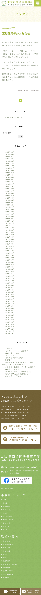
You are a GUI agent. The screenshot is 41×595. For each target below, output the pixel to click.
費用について (7, 526)
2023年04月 (10, 198)
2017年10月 (10, 334)
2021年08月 (10, 232)
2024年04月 (10, 175)
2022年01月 (10, 221)
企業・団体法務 (8, 574)
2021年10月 (10, 228)
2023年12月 (10, 182)
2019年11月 (10, 278)
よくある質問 (7, 516)
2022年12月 (10, 205)
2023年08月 (10, 189)
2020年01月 (10, 274)
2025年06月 (10, 159)
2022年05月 (10, 216)
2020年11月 (10, 253)
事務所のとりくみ (12, 369)
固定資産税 (6, 561)
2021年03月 (10, 244)
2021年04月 (10, 242)
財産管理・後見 (8, 544)
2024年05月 (10, 173)
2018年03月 (10, 322)
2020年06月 (10, 262)
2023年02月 (10, 203)
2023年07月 (10, 191)
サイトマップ (7, 529)
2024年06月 (10, 170)
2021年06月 (10, 237)
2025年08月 (10, 154)
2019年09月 (10, 283)
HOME (5, 500)
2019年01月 (10, 299)
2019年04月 (10, 294)
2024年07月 (10, 168)
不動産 (5, 554)
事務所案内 (6, 503)
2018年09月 (10, 308)
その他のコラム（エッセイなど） (18, 371)
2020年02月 (10, 271)
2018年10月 (10, 306)
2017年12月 (10, 329)
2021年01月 (10, 248)
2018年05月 (10, 317)
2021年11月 (10, 225)
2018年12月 (10, 301)
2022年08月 (10, 212)
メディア (8, 348)
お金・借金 (6, 551)
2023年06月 (10, 193)
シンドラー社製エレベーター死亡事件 (20, 367)
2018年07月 (10, 313)
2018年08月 (10, 310)
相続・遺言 (6, 548)
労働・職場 (6, 567)
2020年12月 (10, 251)
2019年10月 (10, 281)
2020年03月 (10, 269)
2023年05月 (10, 196)
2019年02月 (10, 297)
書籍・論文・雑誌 (12, 353)
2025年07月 (10, 156)
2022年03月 (10, 219)
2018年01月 (10, 327)
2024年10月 (10, 166)
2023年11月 (10, 184)
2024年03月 (10, 177)
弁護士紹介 (6, 506)
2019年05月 (10, 292)
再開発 (5, 557)
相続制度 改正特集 (13, 376)
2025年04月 (10, 161)
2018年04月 (10, 320)
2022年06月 (10, 214)
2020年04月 (10, 267)
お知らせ (6, 513)
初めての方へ (7, 523)
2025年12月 (10, 152)
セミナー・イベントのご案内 (16, 351)
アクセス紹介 (7, 510)
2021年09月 (10, 230)
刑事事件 (8, 360)
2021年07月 (10, 235)
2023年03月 (10, 200)
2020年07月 (10, 260)
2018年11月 (10, 304)
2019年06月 (10, 290)
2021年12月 (10, 223)
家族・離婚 (6, 541)
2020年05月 (10, 265)
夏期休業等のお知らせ (16, 33)
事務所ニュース (8, 519)
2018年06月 (10, 315)
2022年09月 (10, 209)
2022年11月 (10, 207)
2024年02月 (10, 179)
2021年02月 (10, 246)
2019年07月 (10, 287)
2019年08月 (10, 285)
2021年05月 (10, 239)
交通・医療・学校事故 (10, 564)
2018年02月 (10, 324)
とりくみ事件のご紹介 (14, 358)
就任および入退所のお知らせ (16, 374)
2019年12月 (10, 276)
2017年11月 (10, 331)
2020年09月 (10, 258)
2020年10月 (10, 255)
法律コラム (9, 355)
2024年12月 (10, 163)
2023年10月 (10, 186)
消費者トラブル (8, 571)
